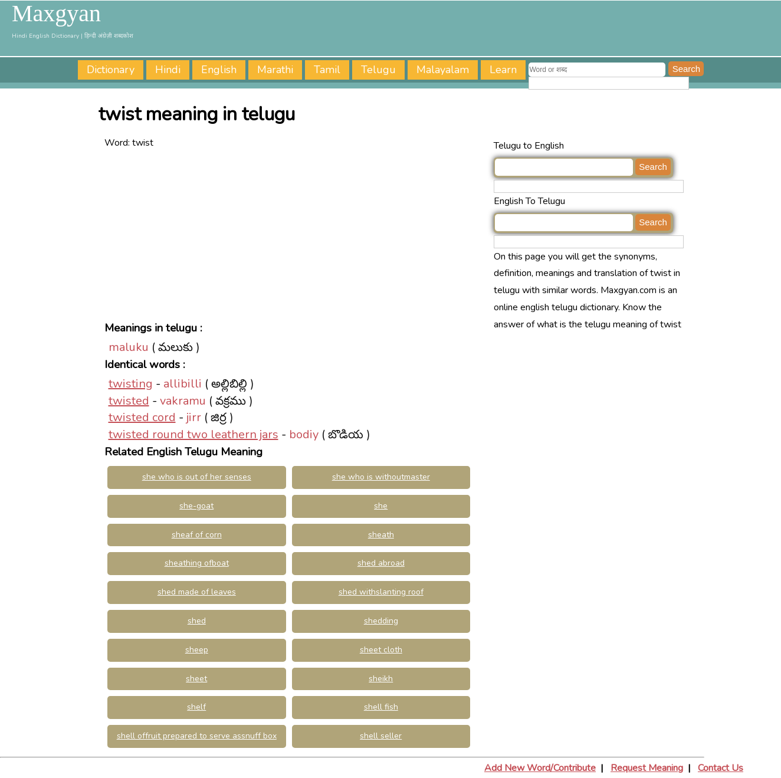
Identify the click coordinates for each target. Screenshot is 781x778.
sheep (196, 649)
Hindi (168, 70)
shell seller (381, 735)
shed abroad (381, 563)
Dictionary (110, 70)
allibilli (182, 384)
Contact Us (720, 767)
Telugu (378, 70)
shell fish (381, 707)
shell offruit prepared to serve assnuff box (197, 735)
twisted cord (142, 417)
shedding (381, 620)
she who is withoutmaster (381, 476)
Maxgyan (56, 14)
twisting (131, 384)
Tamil (327, 70)
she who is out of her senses (196, 476)
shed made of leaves (196, 592)
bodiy (304, 434)
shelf (196, 707)
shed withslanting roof (381, 592)
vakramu (183, 401)
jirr (193, 417)
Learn (503, 70)
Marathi (275, 70)
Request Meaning (647, 767)
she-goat (196, 505)
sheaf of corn (197, 534)
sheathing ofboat (197, 563)
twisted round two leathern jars (193, 434)
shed (197, 620)
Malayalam (442, 70)
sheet (196, 678)
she (381, 505)
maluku (129, 347)
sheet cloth (381, 649)
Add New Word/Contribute (540, 767)
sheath (381, 534)
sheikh (381, 678)
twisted (129, 401)
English (219, 70)
